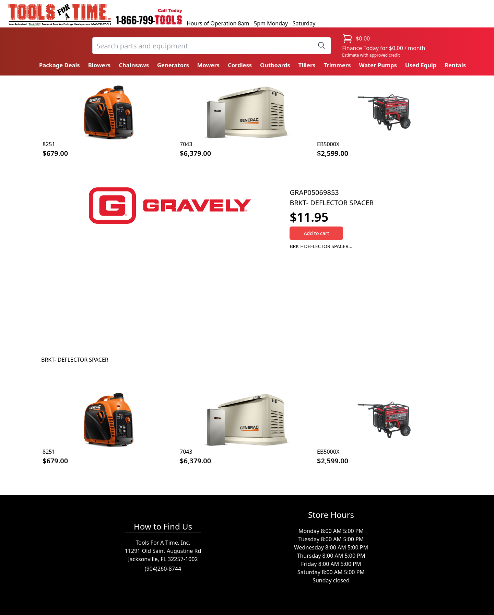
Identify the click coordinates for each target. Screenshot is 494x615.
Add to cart (316, 233)
